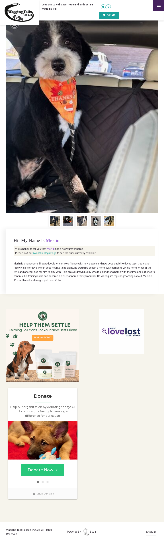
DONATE (109, 15)
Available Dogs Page (44, 253)
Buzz (89, 531)
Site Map (151, 531)
